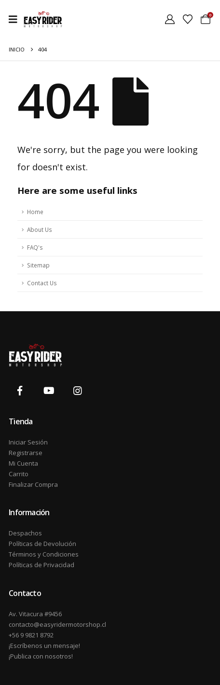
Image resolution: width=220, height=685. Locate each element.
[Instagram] (78, 391)
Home (35, 212)
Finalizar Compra (33, 484)
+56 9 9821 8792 (31, 635)
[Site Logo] (43, 19)
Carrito (18, 473)
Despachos (25, 533)
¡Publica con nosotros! (41, 656)
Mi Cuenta (23, 463)
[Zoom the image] (35, 349)
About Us (39, 229)
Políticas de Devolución (42, 543)
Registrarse (25, 452)
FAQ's (35, 247)
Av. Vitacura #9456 (35, 613)
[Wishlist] (187, 19)
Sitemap (38, 265)
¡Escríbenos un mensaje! (44, 645)
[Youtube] (49, 391)
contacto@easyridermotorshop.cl (57, 624)
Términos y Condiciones (44, 554)
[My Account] (170, 19)
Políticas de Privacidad (41, 564)
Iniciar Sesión (28, 442)
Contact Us (42, 283)
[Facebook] (20, 391)
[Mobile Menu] (16, 19)
